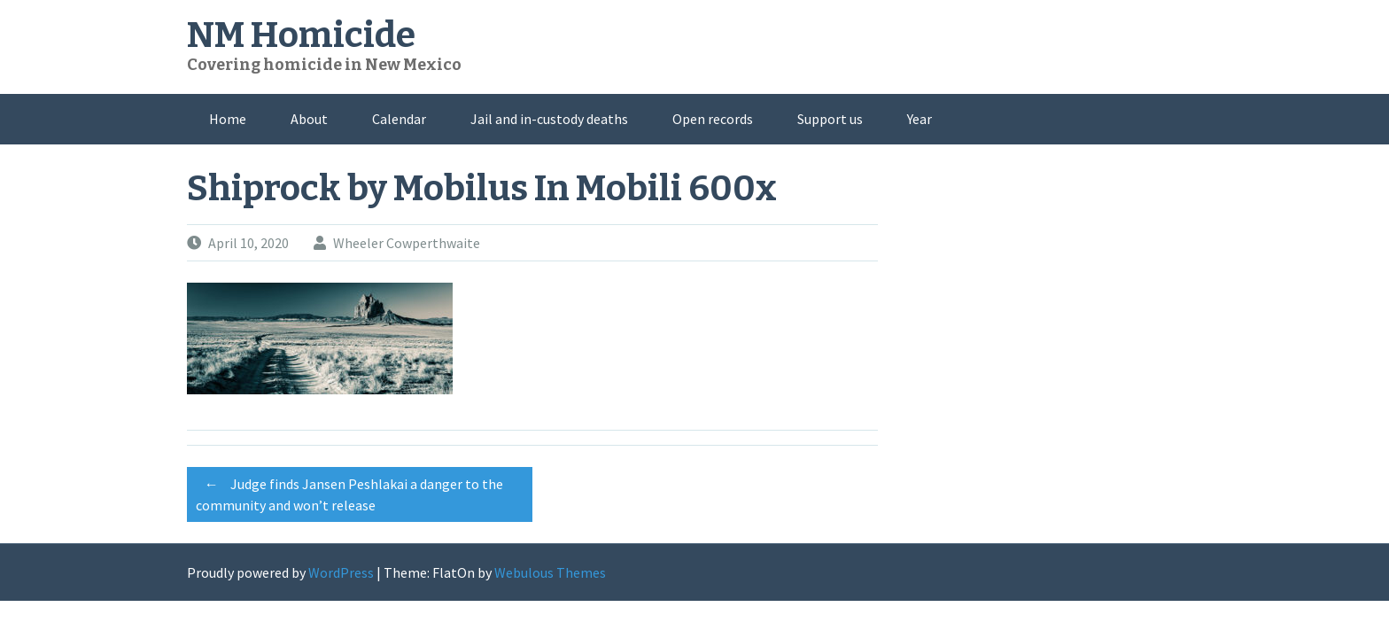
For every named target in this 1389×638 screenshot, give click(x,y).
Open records (712, 119)
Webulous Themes (550, 572)
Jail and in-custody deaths (549, 119)
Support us (830, 119)
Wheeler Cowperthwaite (406, 243)
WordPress (341, 572)
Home (227, 119)
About (309, 119)
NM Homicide (301, 35)
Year (919, 119)
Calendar (399, 119)
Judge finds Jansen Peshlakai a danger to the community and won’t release (349, 492)
